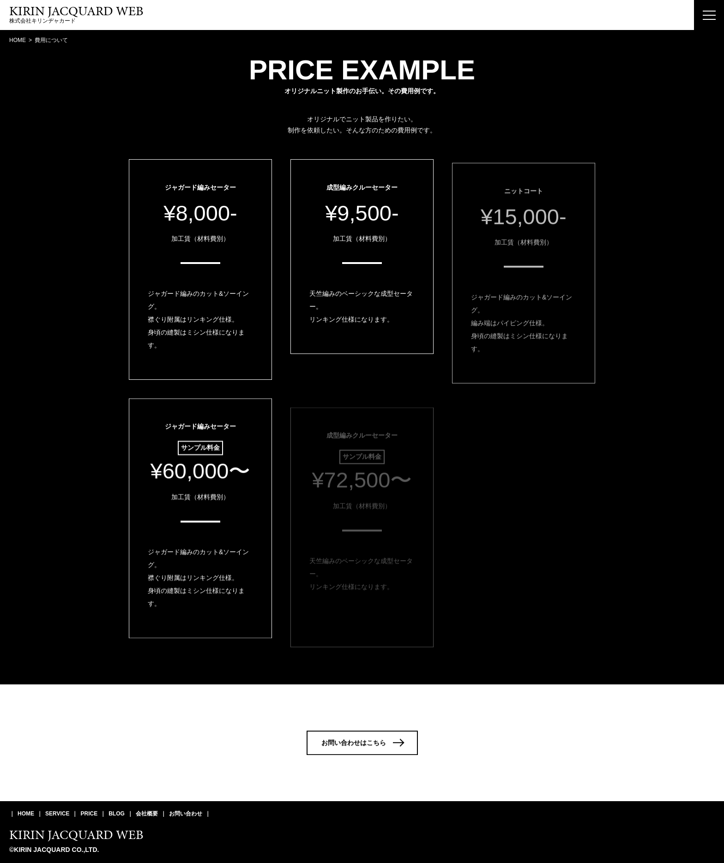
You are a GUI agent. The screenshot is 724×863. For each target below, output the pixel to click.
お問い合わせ (185, 813)
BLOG (117, 813)
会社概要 (147, 813)
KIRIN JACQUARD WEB (76, 835)
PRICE (88, 813)
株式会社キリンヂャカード (76, 15)
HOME (26, 813)
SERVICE (57, 813)
